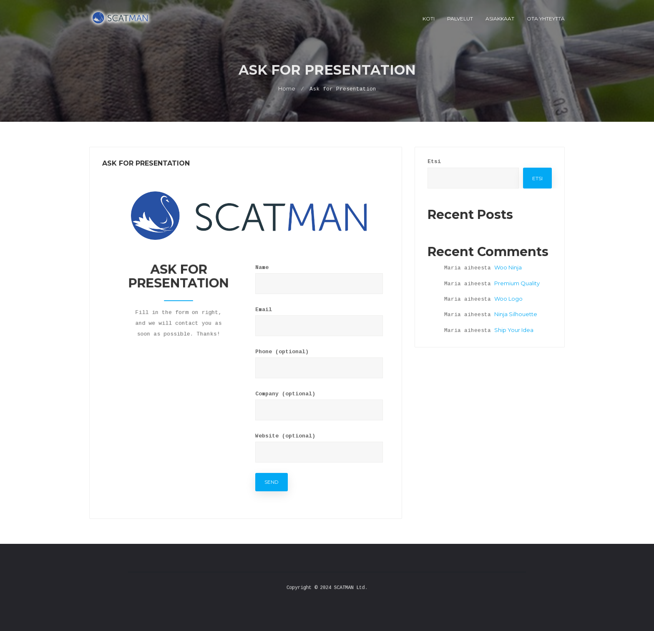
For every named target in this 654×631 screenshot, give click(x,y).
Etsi (434, 161)
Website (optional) (285, 436)
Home (286, 88)
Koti (429, 18)
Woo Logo (508, 298)
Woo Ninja (508, 267)
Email (263, 310)
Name (262, 267)
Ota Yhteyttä (546, 18)
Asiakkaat (499, 18)
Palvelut (460, 18)
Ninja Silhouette (515, 314)
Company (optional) (285, 394)
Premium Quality (517, 283)
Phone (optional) (282, 352)
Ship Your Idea (513, 330)
